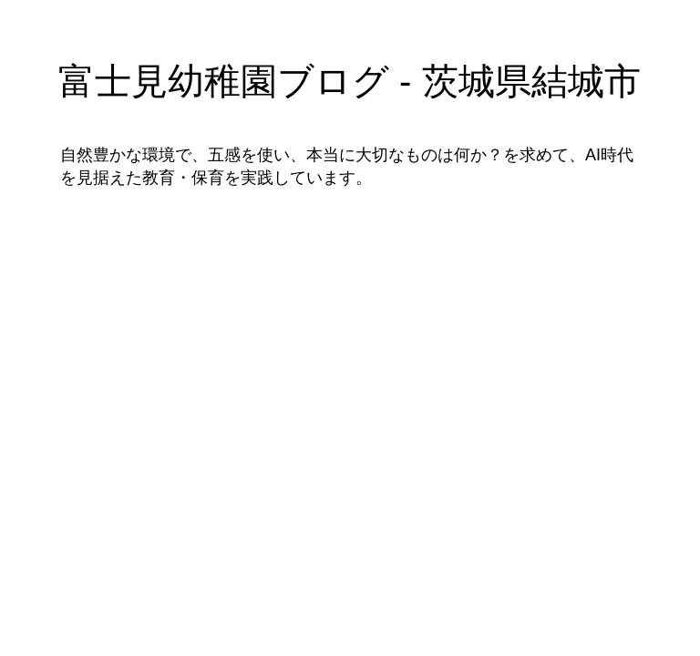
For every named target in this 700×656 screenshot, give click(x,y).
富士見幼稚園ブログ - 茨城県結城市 (349, 81)
